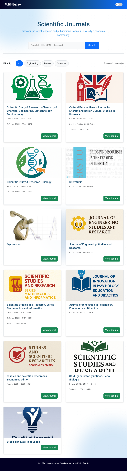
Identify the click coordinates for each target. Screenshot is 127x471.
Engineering (32, 63)
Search (91, 45)
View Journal (49, 136)
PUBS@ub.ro (13, 4)
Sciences (61, 63)
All (19, 63)
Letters (47, 63)
